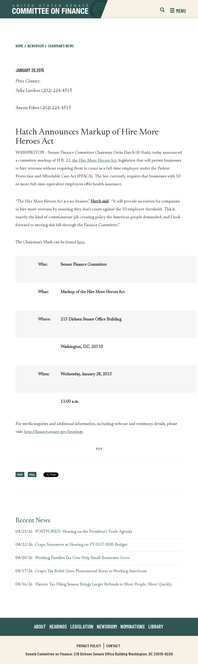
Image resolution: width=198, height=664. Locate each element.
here (81, 242)
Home (19, 45)
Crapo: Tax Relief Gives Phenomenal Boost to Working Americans (91, 571)
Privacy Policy (89, 645)
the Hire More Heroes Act (94, 161)
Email (32, 474)
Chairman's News (61, 45)
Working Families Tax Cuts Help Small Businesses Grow (82, 558)
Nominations (132, 626)
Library (155, 626)
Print (20, 474)
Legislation (81, 626)
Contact (113, 645)
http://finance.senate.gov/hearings (53, 432)
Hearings (58, 626)
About (40, 626)
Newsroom (35, 45)
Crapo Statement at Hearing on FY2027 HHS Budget (81, 545)
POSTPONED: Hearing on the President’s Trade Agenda (83, 532)
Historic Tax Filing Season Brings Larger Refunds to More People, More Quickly (103, 584)
